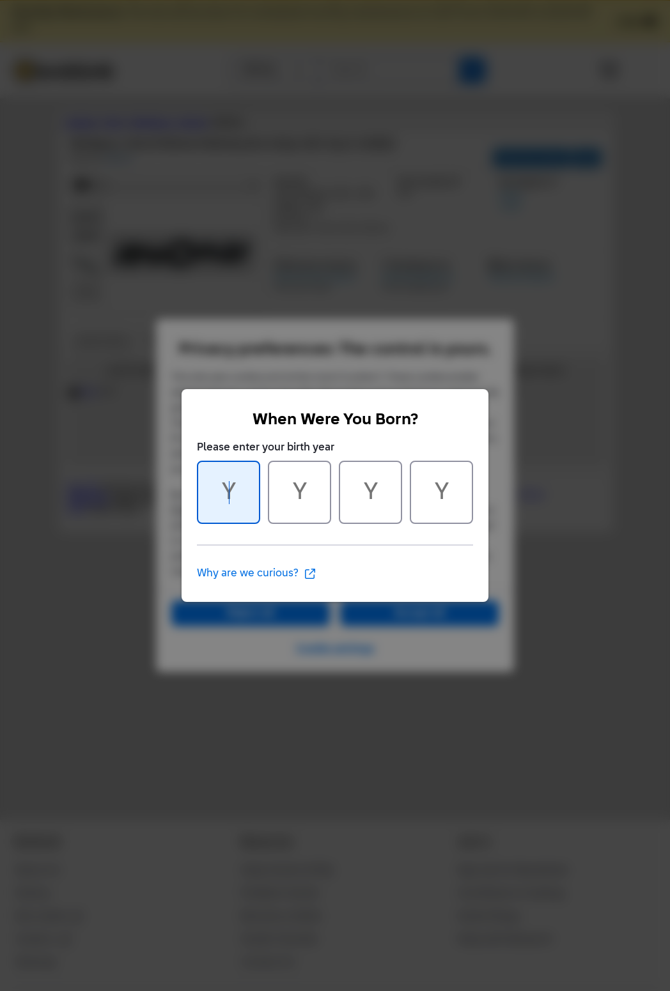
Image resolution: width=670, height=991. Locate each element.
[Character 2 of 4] (299, 492)
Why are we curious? (256, 573)
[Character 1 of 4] (228, 492)
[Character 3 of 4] (370, 492)
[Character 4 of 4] (441, 492)
